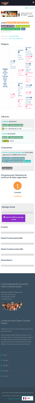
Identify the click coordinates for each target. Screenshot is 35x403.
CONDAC (5, 121)
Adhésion (5, 365)
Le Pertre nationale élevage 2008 (13, 152)
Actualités (5, 360)
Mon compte (29, 8)
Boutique (5, 371)
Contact (5, 376)
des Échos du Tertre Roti (17, 23)
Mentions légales (27, 395)
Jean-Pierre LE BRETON (16, 38)
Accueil (5, 355)
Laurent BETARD (14, 36)
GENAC (4, 134)
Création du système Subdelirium (17, 398)
